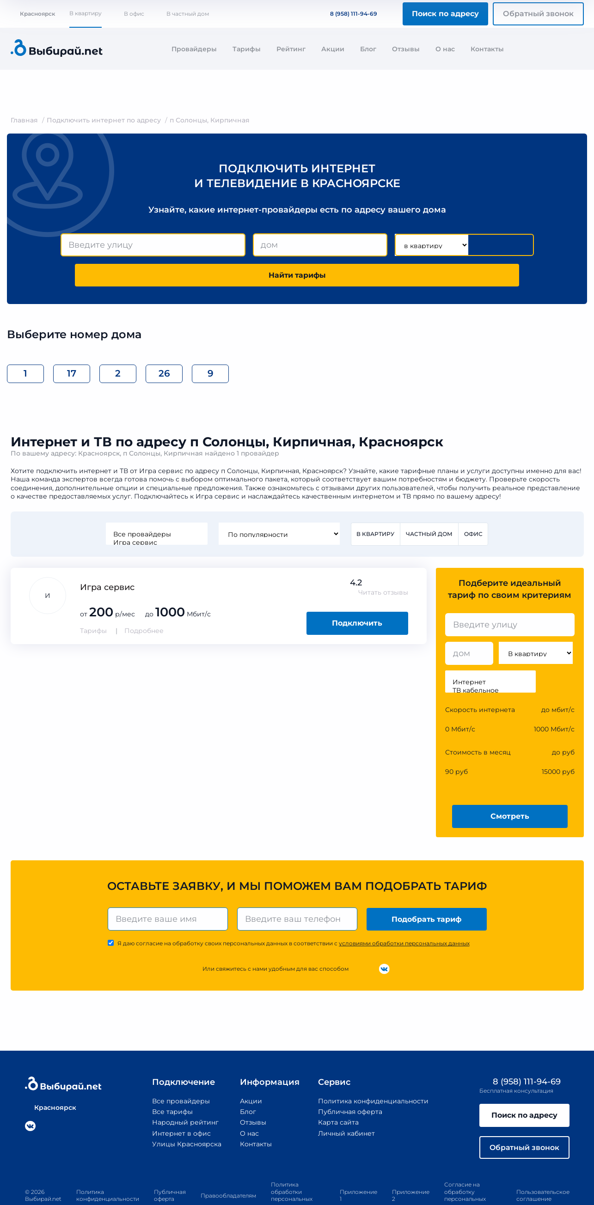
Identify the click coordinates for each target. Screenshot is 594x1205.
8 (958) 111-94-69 (348, 13)
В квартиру (85, 13)
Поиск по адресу (445, 13)
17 (71, 343)
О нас (445, 49)
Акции (332, 49)
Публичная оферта (350, 1081)
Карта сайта (338, 1092)
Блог (368, 49)
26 (164, 343)
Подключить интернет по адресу (104, 120)
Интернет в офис (181, 1103)
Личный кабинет (346, 1103)
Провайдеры (194, 49)
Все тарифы (172, 1081)
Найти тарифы (480, 244)
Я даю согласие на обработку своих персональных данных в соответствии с (293, 913)
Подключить (357, 593)
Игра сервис (156, 512)
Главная (24, 120)
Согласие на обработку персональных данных (465, 1165)
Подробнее (144, 600)
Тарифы (247, 49)
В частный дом (187, 13)
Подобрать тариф (426, 888)
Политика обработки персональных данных (291, 1165)
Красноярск (33, 13)
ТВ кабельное (490, 660)
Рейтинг (291, 49)
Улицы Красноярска (186, 1114)
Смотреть (509, 786)
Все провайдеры (156, 504)
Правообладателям (228, 1165)
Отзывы (406, 49)
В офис (134, 13)
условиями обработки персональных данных (404, 913)
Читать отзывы (383, 562)
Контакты (487, 49)
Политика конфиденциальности (373, 1071)
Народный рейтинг (185, 1092)
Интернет (490, 652)
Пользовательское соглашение (543, 1165)
